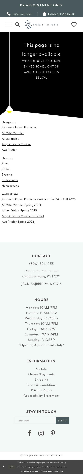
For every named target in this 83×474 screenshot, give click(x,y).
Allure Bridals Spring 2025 (19, 210)
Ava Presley (9, 150)
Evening (7, 174)
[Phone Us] (19, 13)
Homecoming (10, 186)
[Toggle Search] (17, 25)
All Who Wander (13, 133)
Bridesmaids (10, 180)
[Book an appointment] (59, 13)
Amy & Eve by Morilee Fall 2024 (23, 216)
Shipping (41, 379)
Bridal (6, 169)
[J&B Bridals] (41, 24)
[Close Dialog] (4, 467)
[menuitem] (19, 13)
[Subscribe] (62, 420)
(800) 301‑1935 (41, 264)
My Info (41, 369)
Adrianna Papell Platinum (19, 127)
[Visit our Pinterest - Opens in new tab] (53, 433)
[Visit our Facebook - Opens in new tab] (29, 433)
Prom (5, 163)
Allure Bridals (11, 138)
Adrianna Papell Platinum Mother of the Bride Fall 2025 (39, 199)
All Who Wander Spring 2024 (21, 205)
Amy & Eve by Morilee (16, 144)
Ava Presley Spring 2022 (18, 221)
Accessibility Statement (42, 395)
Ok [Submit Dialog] (11, 466)
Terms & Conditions (41, 385)
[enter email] (41, 420)
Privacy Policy (41, 390)
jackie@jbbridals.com (42, 284)
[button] (8, 24)
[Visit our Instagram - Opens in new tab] (41, 433)
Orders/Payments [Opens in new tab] (41, 374)
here (60, 470)
